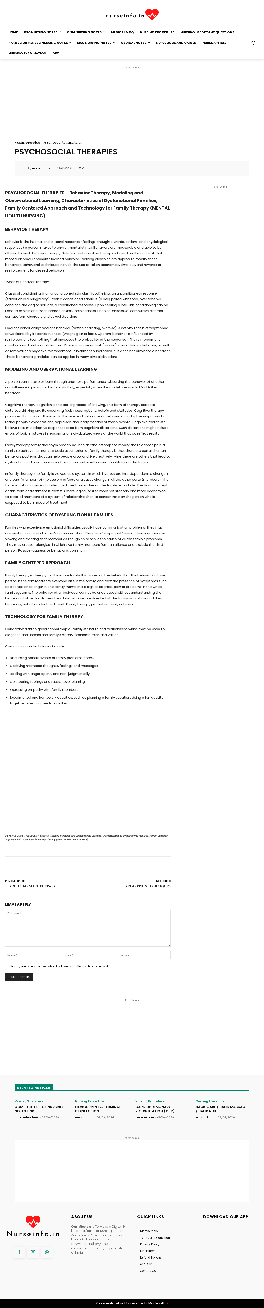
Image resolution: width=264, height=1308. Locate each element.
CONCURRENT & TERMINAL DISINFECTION (98, 1109)
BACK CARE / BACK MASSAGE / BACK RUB (221, 1109)
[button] (253, 43)
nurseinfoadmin (27, 1117)
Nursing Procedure (27, 142)
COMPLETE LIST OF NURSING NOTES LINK (39, 1109)
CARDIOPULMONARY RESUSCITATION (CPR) (155, 1109)
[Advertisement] (132, 101)
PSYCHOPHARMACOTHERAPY (30, 886)
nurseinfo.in (41, 168)
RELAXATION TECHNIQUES (148, 886)
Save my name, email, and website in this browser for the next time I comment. (60, 966)
